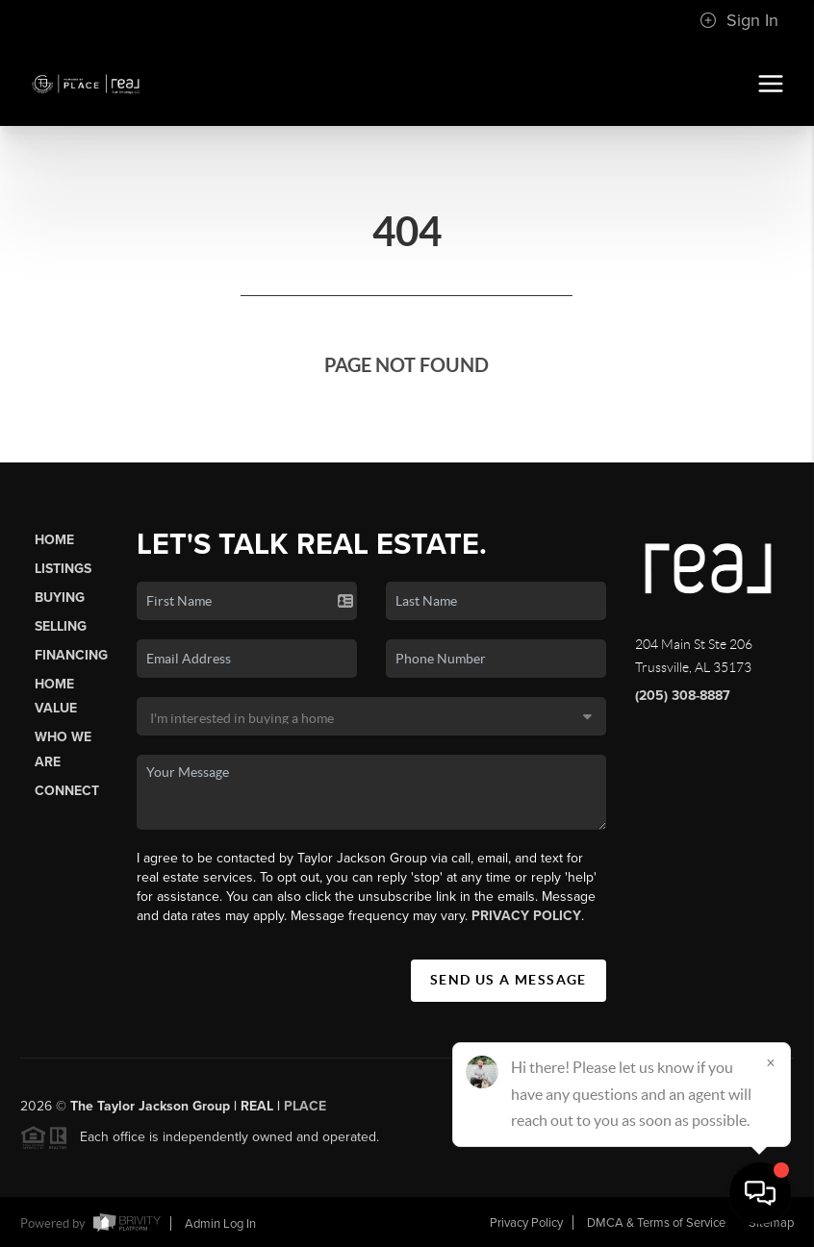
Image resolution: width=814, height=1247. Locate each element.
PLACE (305, 1111)
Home (54, 540)
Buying (60, 597)
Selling (61, 626)
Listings (63, 569)
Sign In (739, 20)
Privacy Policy (526, 916)
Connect (67, 791)
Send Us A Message (508, 979)
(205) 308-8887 (682, 695)
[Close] (770, 1062)
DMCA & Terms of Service (656, 1223)
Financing (71, 655)
